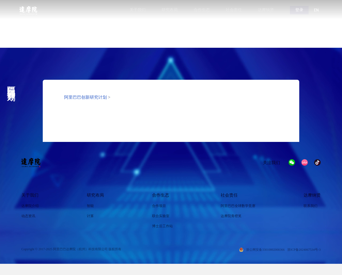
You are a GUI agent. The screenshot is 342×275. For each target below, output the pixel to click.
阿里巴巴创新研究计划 (85, 97)
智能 (90, 206)
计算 (90, 216)
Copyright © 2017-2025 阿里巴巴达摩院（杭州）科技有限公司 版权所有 (71, 249)
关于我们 (29, 195)
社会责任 (229, 195)
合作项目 (159, 206)
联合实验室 (160, 216)
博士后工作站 (162, 226)
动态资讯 (28, 216)
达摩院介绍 (30, 206)
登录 (299, 10)
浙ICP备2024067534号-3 (304, 250)
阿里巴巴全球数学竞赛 (238, 206)
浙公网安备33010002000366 (265, 250)
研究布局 (95, 195)
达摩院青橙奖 (231, 216)
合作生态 (160, 195)
